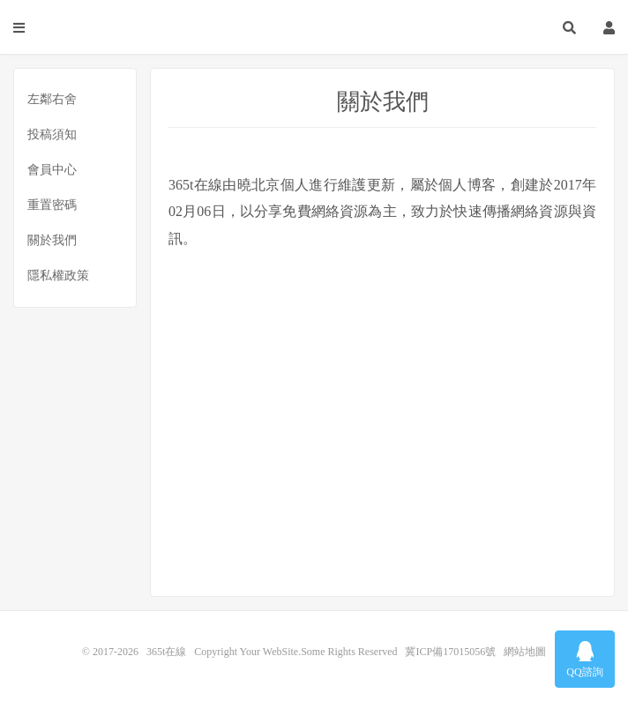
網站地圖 (525, 651)
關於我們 (52, 240)
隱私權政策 (58, 275)
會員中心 (52, 169)
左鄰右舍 (52, 99)
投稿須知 (52, 134)
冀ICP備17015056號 (450, 651)
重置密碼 (52, 205)
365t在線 (314, 27)
